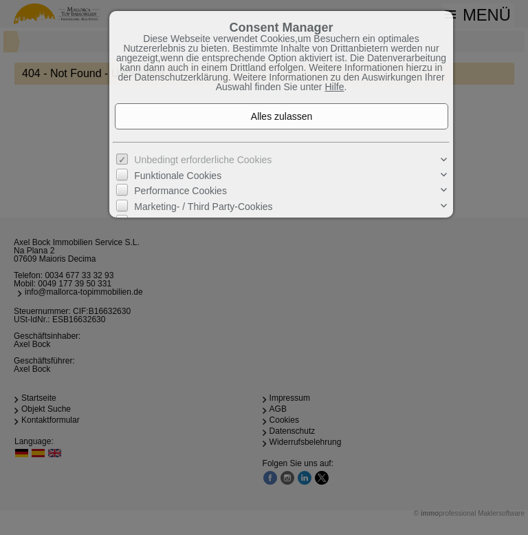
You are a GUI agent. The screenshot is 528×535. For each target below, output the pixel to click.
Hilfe (334, 86)
